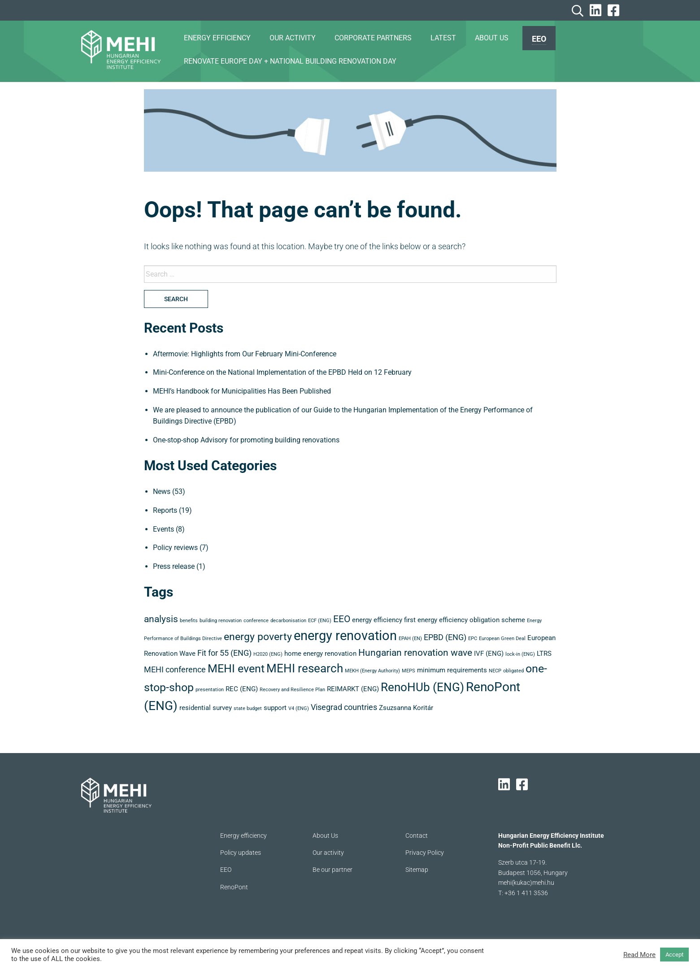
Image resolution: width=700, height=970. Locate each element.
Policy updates (240, 852)
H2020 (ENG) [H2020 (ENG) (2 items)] (268, 654)
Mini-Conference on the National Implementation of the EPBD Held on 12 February (282, 372)
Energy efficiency (243, 835)
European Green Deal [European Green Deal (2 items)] (502, 638)
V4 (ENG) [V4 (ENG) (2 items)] (298, 708)
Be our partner (332, 869)
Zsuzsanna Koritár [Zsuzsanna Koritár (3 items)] (406, 708)
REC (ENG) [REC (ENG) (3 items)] (242, 689)
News (161, 491)
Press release (174, 566)
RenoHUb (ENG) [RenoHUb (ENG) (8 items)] (422, 687)
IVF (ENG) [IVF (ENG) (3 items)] (489, 654)
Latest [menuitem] (443, 38)
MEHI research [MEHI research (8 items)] (304, 668)
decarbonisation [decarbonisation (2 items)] (288, 621)
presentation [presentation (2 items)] (210, 690)
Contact (416, 835)
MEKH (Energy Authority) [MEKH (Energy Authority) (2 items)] (372, 671)
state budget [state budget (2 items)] (248, 708)
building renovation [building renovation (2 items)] (221, 621)
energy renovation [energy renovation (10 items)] (345, 635)
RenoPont (234, 887)
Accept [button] (674, 954)
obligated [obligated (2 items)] (513, 671)
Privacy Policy (424, 852)
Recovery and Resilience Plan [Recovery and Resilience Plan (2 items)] (292, 690)
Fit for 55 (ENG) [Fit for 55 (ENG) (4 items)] (224, 653)
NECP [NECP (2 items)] (495, 671)
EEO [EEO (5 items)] (341, 619)
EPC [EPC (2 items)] (472, 638)
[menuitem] (539, 38)
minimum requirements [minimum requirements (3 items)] (452, 670)
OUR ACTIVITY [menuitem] (293, 38)
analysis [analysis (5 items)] (161, 619)
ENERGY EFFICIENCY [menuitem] (217, 38)
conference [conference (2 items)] (256, 621)
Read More (639, 955)
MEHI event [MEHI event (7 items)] (236, 668)
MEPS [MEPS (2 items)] (408, 671)
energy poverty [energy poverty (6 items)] (258, 637)
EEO (539, 38)
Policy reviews (175, 547)
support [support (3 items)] (275, 708)
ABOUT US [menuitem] (492, 38)
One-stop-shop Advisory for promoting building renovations (246, 440)
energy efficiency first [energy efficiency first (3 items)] (384, 620)
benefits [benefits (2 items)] (189, 621)
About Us (325, 835)
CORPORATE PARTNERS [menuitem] (373, 38)
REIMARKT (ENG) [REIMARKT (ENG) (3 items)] (353, 689)
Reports (165, 510)
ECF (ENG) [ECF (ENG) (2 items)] (319, 621)
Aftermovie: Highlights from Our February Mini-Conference (244, 354)
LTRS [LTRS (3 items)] (544, 654)
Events (163, 529)
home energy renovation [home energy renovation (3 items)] (320, 654)
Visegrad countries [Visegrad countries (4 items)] (344, 707)
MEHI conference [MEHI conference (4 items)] (175, 669)
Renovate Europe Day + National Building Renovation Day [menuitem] (290, 61)
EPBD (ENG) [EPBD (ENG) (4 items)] (445, 637)
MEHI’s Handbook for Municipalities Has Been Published (242, 391)
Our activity (328, 852)
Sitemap (416, 869)
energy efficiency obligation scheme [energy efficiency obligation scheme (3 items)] (471, 620)
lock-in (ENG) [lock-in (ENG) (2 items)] (520, 654)
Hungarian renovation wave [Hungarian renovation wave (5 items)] (415, 652)
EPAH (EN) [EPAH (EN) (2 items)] (410, 638)
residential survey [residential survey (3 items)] (205, 708)
